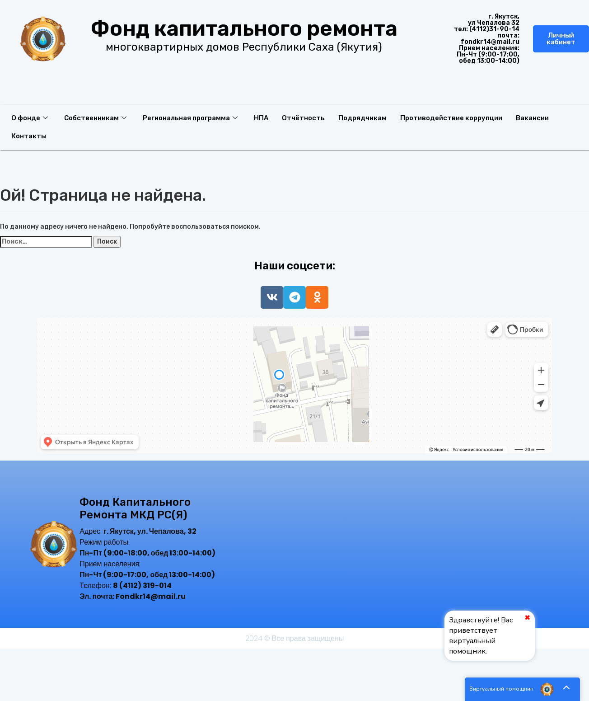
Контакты (28, 136)
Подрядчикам (362, 118)
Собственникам (95, 118)
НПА (261, 118)
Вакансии (532, 118)
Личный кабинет (561, 38)
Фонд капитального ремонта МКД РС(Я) (135, 509)
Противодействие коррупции (451, 118)
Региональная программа (190, 118)
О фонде (29, 118)
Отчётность (303, 118)
